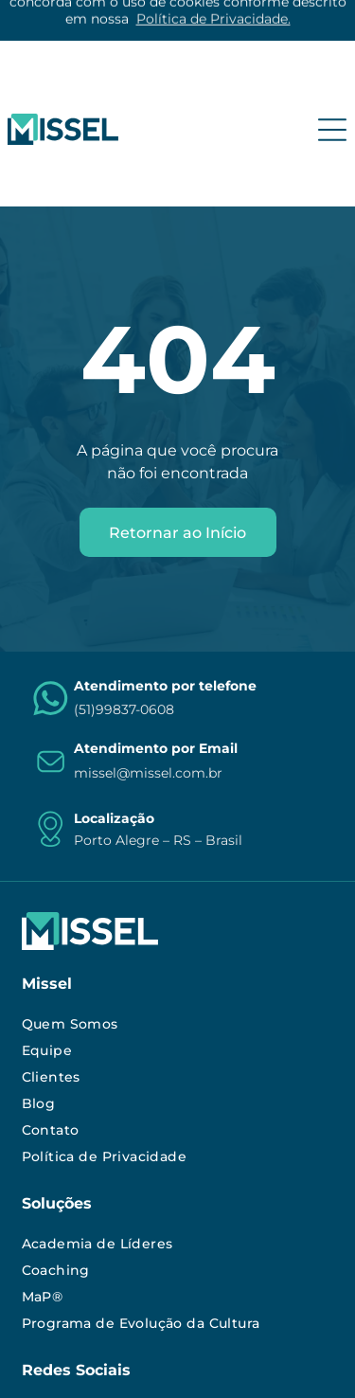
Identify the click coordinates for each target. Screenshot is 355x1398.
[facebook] (142, 1285)
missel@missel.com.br (148, 644)
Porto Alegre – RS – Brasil (158, 711)
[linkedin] (72, 1285)
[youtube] (107, 1285)
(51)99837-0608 (124, 580)
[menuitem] (178, 895)
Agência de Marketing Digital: (147, 1365)
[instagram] (37, 1285)
